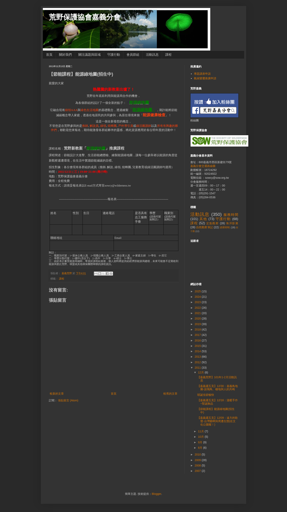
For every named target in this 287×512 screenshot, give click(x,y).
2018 (198, 329)
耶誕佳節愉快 (205, 394)
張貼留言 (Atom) (68, 400)
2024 (198, 296)
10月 (201, 436)
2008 (198, 465)
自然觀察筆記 (204, 227)
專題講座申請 (202, 73)
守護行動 (113, 54)
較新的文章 (57, 393)
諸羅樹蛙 (225, 227)
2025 (198, 291)
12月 (201, 372)
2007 (198, 470)
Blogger (156, 493)
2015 (198, 345)
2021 (198, 313)
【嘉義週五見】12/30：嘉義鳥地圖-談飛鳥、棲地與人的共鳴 (217, 387)
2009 (198, 460)
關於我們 (65, 54)
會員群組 (133, 54)
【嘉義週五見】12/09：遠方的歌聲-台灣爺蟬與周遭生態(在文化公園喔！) (217, 421)
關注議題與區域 (89, 54)
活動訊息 (152, 54)
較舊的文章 (170, 393)
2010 (198, 454)
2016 (198, 340)
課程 (168, 54)
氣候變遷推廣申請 (205, 78)
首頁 (49, 54)
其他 (203, 219)
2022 (198, 307)
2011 (198, 367)
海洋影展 (232, 223)
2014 (198, 351)
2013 (198, 356)
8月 (200, 447)
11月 (201, 431)
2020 (198, 318)
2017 (198, 334)
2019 (198, 324)
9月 (200, 442)
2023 (198, 302)
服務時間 (230, 215)
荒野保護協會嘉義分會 (85, 17)
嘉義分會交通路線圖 (202, 166)
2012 (198, 362)
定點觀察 (212, 223)
